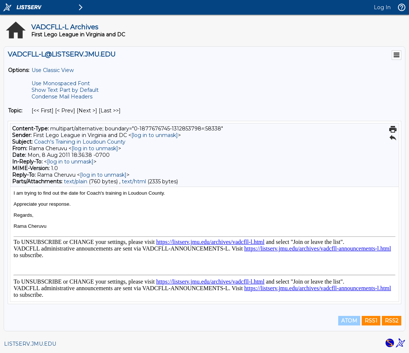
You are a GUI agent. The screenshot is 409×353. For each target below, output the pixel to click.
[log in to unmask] (154, 135)
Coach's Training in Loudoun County (79, 141)
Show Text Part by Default (65, 90)
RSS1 (371, 320)
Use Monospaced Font (61, 83)
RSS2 (391, 320)
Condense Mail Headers (62, 96)
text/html (134, 181)
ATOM (349, 320)
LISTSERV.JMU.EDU (30, 344)
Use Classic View (53, 70)
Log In (382, 7)
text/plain (75, 181)
